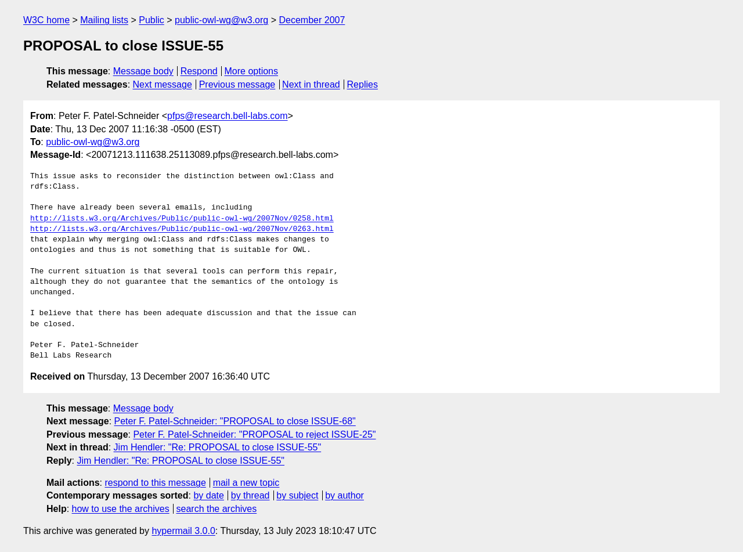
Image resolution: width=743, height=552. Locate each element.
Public (151, 20)
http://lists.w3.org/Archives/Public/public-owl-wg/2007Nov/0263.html (182, 229)
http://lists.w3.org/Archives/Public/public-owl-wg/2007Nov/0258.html (182, 219)
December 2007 (312, 20)
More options (252, 71)
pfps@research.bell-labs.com (227, 116)
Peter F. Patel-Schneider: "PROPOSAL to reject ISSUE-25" (254, 434)
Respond (199, 71)
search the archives (216, 509)
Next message (162, 84)
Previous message (237, 84)
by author (344, 495)
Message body (143, 71)
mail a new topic (246, 483)
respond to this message (154, 483)
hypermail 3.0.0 (183, 531)
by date (208, 495)
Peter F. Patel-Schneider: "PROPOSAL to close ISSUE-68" (235, 421)
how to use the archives (120, 509)
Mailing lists (104, 20)
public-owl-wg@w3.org (221, 20)
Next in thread (311, 84)
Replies (362, 84)
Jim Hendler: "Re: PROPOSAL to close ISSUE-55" (218, 447)
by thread (250, 495)
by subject (297, 495)
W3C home (46, 20)
